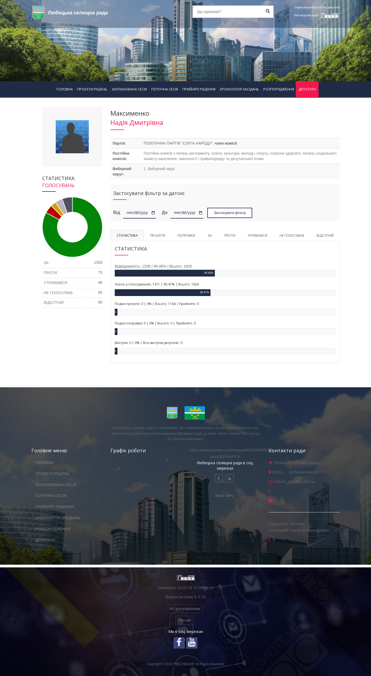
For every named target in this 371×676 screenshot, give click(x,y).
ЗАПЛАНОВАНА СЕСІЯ (129, 89)
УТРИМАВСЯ (257, 235)
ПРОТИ (229, 235)
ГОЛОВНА (65, 89)
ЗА (210, 235)
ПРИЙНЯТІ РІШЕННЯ (198, 89)
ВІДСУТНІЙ (325, 235)
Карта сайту (224, 496)
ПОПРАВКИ (186, 235)
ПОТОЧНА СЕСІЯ (164, 89)
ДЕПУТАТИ (307, 89)
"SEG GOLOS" (184, 664)
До (164, 212)
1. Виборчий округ (159, 169)
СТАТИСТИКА (127, 235)
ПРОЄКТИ (157, 235)
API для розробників (184, 609)
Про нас (185, 620)
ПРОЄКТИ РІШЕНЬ (92, 89)
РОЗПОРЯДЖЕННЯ (278, 89)
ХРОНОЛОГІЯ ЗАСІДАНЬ (239, 89)
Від (117, 212)
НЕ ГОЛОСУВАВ (292, 235)
